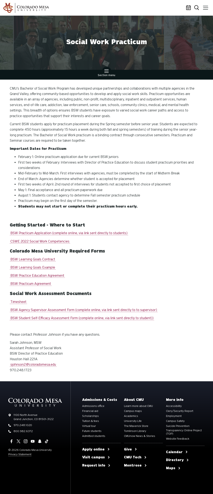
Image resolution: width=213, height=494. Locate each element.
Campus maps (133, 411)
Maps (173, 468)
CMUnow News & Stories (139, 436)
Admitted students (93, 436)
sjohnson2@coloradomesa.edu (33, 364)
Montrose (135, 465)
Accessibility (174, 406)
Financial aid (90, 411)
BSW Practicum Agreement (30, 284)
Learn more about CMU (138, 406)
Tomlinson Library (135, 431)
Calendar (189, 8)
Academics (131, 416)
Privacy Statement (19, 454)
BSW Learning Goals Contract (32, 259)
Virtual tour (89, 426)
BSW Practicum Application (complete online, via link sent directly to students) (69, 233)
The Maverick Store (136, 426)
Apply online (96, 449)
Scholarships (90, 416)
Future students (92, 431)
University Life (133, 421)
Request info (96, 465)
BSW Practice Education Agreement (37, 276)
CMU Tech (135, 457)
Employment (174, 416)
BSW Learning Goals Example (32, 267)
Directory (177, 460)
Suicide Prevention (177, 426)
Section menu (106, 73)
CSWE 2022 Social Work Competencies (39, 241)
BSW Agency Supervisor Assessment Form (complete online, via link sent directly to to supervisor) (83, 310)
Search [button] (197, 8)
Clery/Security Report (179, 411)
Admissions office (93, 406)
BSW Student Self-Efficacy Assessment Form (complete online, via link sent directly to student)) (82, 318)
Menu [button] (205, 6)
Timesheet (18, 302)
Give (130, 449)
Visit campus (96, 457)
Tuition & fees (90, 421)
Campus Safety (175, 421)
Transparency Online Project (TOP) (184, 432)
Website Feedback (177, 438)
